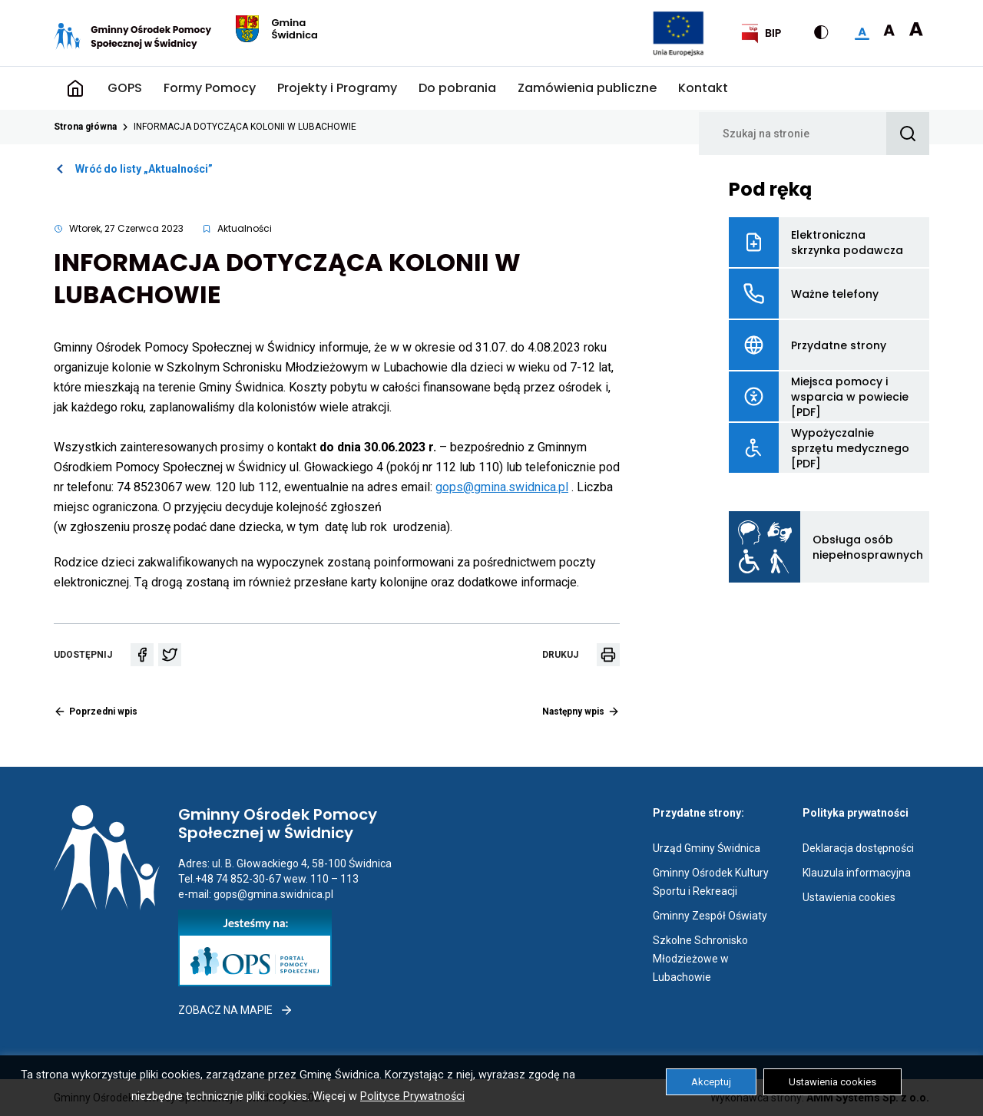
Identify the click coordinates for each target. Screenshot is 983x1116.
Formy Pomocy (210, 88)
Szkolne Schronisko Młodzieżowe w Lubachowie (714, 960)
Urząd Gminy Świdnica (706, 848)
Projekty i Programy (337, 88)
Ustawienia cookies (849, 897)
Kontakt (703, 88)
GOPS (125, 88)
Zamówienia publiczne (587, 88)
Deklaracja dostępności (858, 848)
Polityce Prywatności (412, 1096)
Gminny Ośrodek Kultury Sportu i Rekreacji (716, 883)
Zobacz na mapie (235, 1010)
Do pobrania (457, 88)
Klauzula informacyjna (857, 872)
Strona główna (75, 88)
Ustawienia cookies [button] (832, 1082)
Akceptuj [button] (711, 1082)
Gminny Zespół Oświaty (710, 915)
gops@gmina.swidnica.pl (501, 487)
